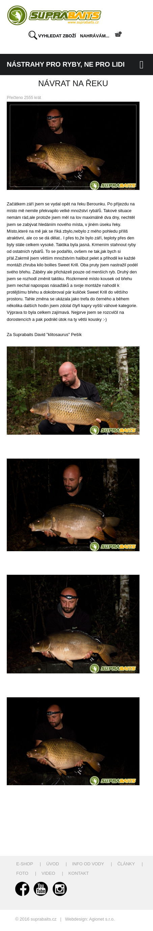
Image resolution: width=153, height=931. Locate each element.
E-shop (24, 863)
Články (126, 863)
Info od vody (88, 863)
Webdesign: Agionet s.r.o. (89, 919)
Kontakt (79, 873)
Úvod (52, 863)
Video (48, 873)
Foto (22, 873)
